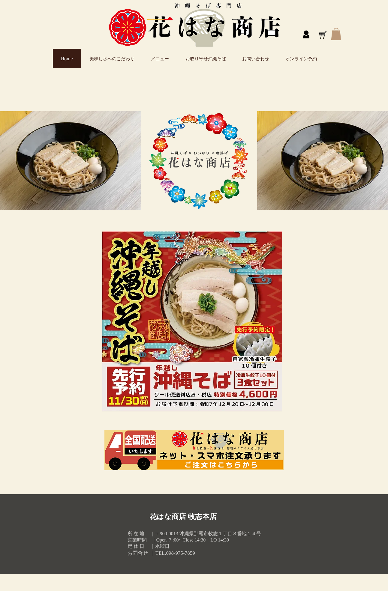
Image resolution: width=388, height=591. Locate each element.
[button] (336, 34)
